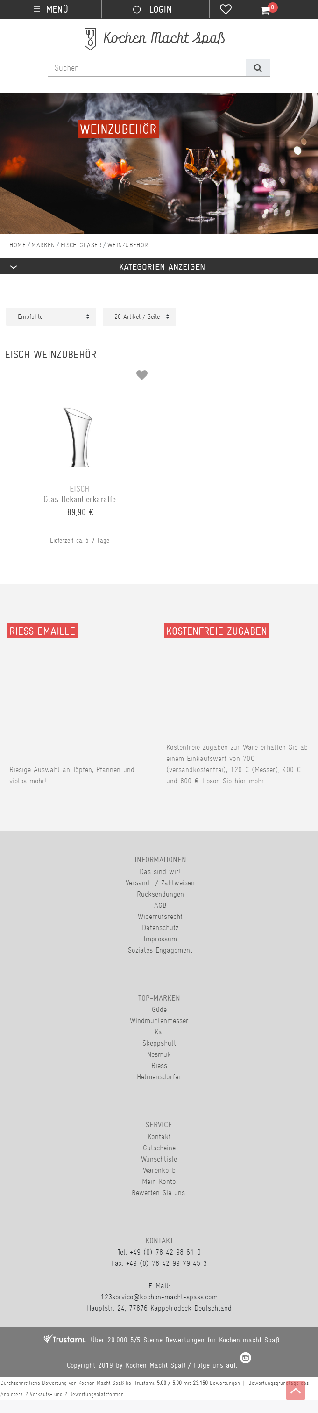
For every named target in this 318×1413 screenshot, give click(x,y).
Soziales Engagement (160, 950)
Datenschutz (160, 927)
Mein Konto (159, 1181)
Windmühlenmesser (159, 1020)
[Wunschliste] (226, 10)
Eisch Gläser (81, 245)
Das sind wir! (160, 871)
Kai (159, 1031)
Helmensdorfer (159, 1076)
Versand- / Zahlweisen (160, 882)
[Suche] (257, 67)
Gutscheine (159, 1147)
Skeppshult (159, 1043)
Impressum (160, 938)
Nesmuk (159, 1054)
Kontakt (159, 1136)
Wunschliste (159, 1159)
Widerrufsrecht (160, 916)
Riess (159, 1065)
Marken (43, 245)
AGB (160, 905)
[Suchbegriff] (147, 67)
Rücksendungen (160, 893)
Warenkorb (159, 1170)
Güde (159, 1009)
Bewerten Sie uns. (159, 1192)
